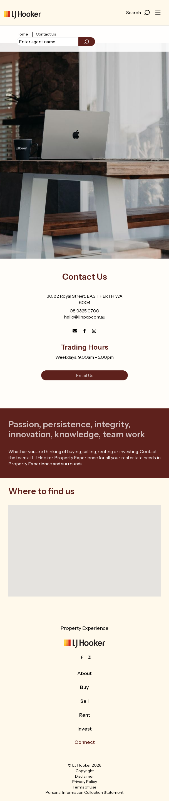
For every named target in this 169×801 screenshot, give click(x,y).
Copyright (85, 770)
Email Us (84, 375)
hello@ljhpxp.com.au (84, 317)
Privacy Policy (84, 781)
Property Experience (84, 628)
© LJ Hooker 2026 (84, 765)
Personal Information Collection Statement (84, 792)
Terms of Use (84, 787)
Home (22, 34)
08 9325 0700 (84, 311)
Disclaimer (84, 776)
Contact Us (46, 34)
